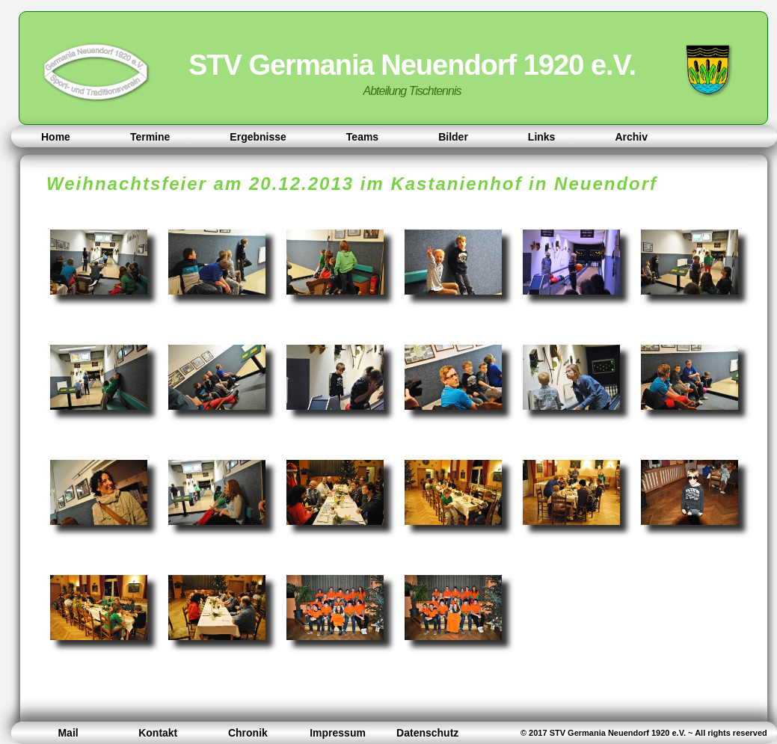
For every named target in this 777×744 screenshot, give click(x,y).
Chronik (248, 733)
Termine (150, 137)
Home (55, 137)
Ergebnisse (258, 137)
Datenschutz (427, 733)
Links (542, 137)
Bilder (453, 137)
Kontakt (157, 733)
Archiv (631, 137)
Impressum (338, 733)
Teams (362, 137)
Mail (68, 733)
